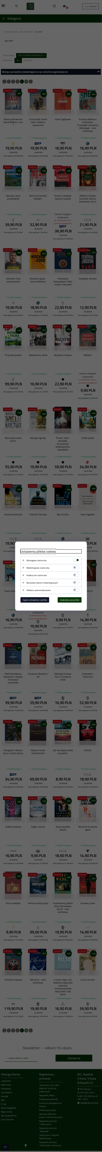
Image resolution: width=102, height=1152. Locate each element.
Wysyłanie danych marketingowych (42, 582)
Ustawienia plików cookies (38, 551)
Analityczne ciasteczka (36, 575)
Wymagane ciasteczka (36, 560)
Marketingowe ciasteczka (37, 567)
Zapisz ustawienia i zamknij (35, 599)
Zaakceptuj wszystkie (69, 599)
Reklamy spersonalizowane (38, 590)
